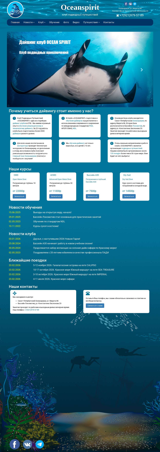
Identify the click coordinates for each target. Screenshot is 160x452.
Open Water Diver (19, 179)
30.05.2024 (14, 248)
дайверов (17, 134)
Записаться (19, 196)
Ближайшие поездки (27, 260)
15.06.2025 (14, 212)
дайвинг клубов (19, 123)
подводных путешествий (132, 148)
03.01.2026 (14, 238)
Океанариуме (138, 121)
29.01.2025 (14, 217)
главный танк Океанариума (24, 156)
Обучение (54, 22)
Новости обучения (25, 207)
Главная (15, 22)
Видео (76, 22)
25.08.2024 (14, 243)
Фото (66, 22)
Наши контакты (23, 286)
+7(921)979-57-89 (131, 15)
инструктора (22, 146)
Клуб (41, 22)
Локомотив (137, 126)
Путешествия (91, 22)
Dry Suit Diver (127, 179)
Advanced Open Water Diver (60, 179)
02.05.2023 (14, 221)
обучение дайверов (74, 121)
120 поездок (115, 153)
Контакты (108, 22)
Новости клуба (22, 234)
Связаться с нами (95, 306)
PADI (91, 126)
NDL (74, 128)
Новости (28, 22)
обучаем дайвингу (77, 143)
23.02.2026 (14, 265)
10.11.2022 (14, 226)
